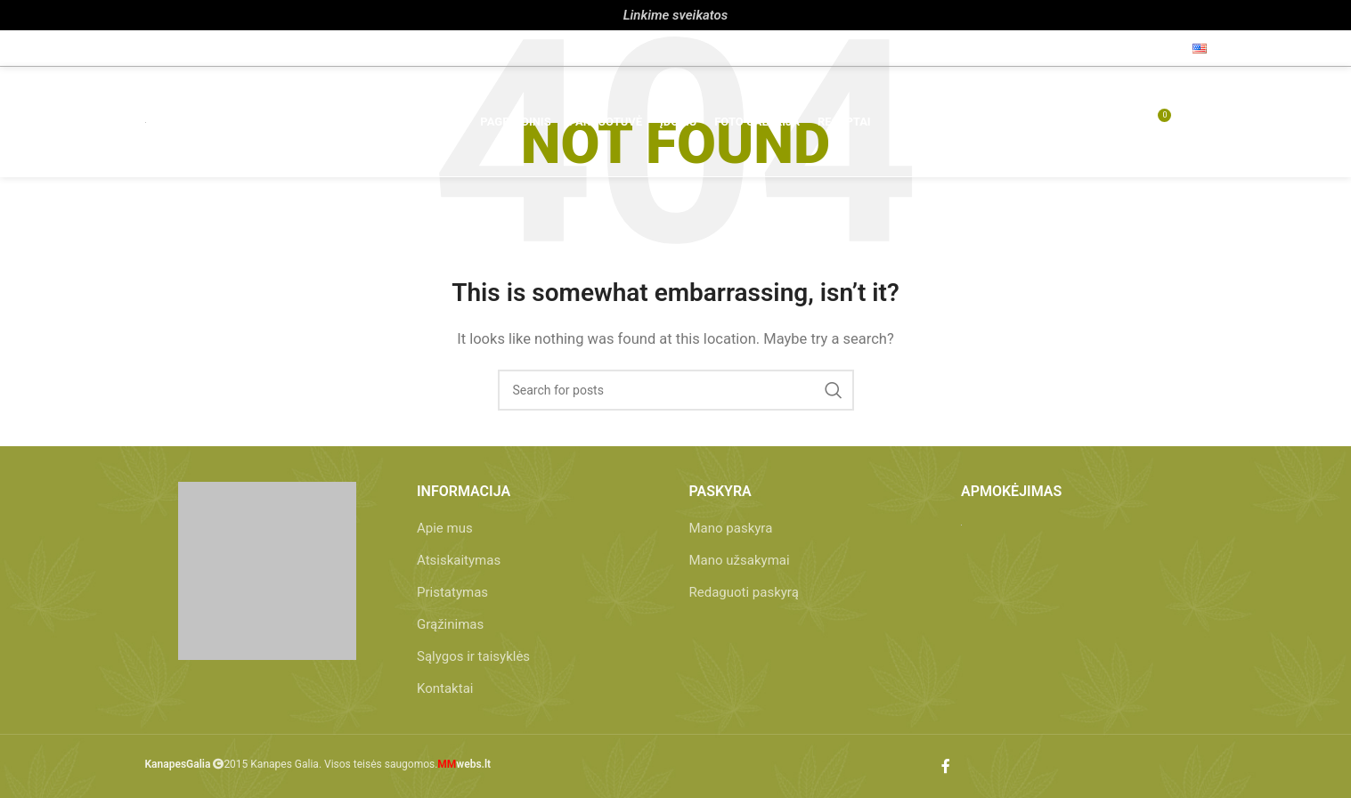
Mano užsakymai (739, 560)
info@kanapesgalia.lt (305, 48)
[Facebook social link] (1164, 47)
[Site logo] (145, 125)
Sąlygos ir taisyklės (473, 656)
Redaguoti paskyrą (744, 592)
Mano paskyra (731, 528)
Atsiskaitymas (459, 560)
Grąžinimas (450, 624)
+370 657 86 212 (198, 48)
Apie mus (445, 528)
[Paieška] (1055, 124)
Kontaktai (445, 688)
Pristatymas (452, 592)
